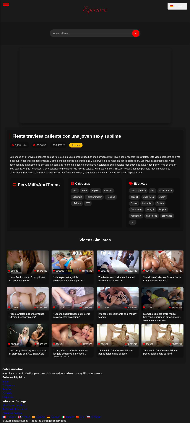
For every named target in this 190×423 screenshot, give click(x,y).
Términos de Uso (12, 413)
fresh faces (136, 210)
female (134, 203)
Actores (6, 389)
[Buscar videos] (95, 33)
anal (152, 191)
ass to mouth (165, 191)
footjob (160, 203)
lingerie (162, 210)
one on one (151, 216)
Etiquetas (7, 397)
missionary (136, 216)
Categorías (8, 385)
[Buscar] (135, 33)
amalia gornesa (138, 191)
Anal (75, 191)
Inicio (5, 381)
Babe (84, 191)
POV (88, 203)
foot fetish (147, 203)
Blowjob (108, 191)
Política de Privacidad (14, 409)
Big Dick (96, 191)
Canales (7, 393)
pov (133, 222)
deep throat (148, 197)
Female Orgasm (94, 197)
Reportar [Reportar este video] (76, 145)
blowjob (134, 197)
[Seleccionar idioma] (177, 6)
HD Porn (77, 203)
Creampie (77, 197)
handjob (150, 210)
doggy (162, 197)
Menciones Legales (13, 405)
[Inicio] (95, 10)
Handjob (111, 197)
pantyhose (167, 216)
